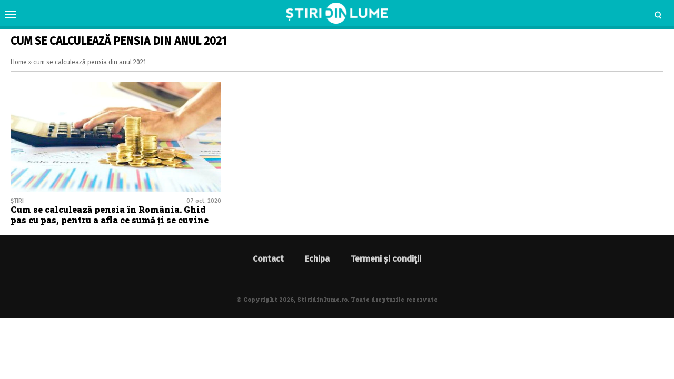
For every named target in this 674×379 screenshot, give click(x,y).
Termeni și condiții (386, 259)
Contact (268, 259)
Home (19, 62)
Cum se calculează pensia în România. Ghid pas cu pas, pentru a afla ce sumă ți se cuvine (110, 214)
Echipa (317, 259)
